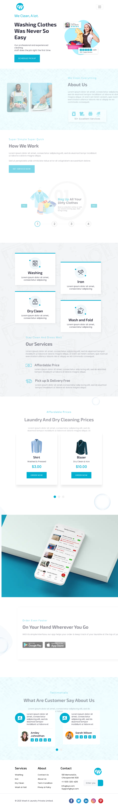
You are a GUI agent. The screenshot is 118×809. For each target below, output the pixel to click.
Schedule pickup (23, 58)
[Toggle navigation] (99, 6)
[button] (55, 497)
